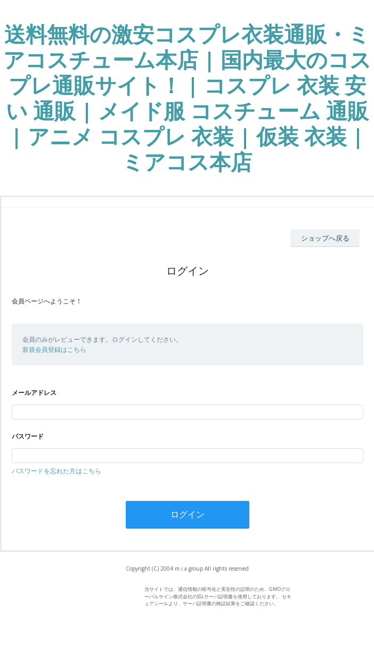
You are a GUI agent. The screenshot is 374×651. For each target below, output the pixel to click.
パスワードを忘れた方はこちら (56, 470)
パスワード (28, 436)
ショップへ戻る (325, 238)
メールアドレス (34, 392)
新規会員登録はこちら (54, 349)
